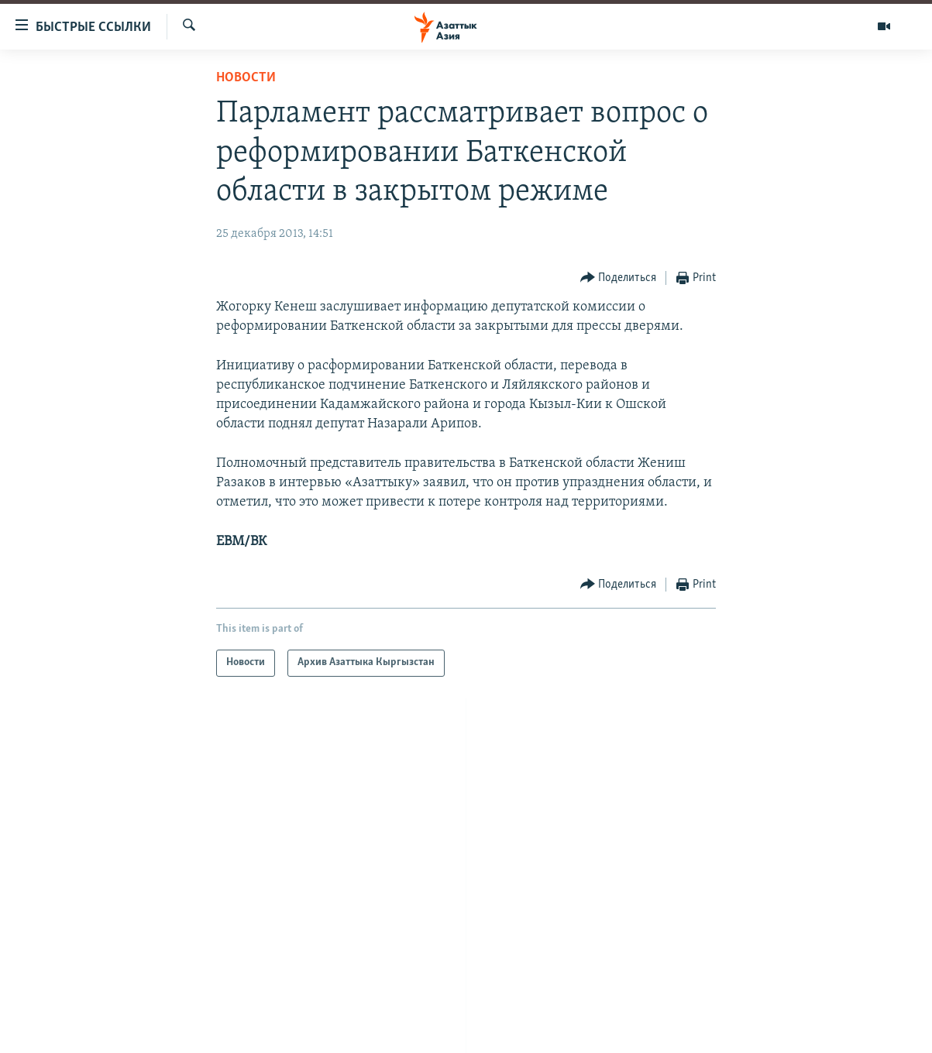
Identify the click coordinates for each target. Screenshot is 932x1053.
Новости (246, 77)
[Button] (618, 278)
